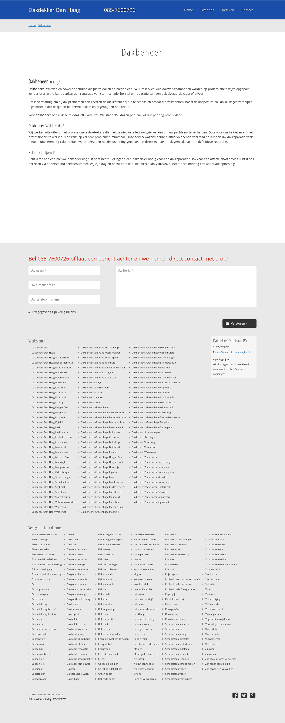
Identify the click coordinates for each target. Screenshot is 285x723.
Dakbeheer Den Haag (43, 352)
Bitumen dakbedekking (44, 559)
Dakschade (104, 594)
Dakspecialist (105, 604)
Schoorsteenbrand (215, 539)
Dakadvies (37, 599)
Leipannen (139, 604)
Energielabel (105, 644)
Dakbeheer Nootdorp (92, 392)
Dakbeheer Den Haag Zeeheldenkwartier (103, 367)
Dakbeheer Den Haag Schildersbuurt (51, 482)
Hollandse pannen (144, 549)
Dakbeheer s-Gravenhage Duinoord (100, 447)
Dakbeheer (44, 25)
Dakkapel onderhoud (78, 638)
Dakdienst (37, 668)
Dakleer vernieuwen (78, 673)
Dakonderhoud (106, 554)
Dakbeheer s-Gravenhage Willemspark (153, 407)
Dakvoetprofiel (106, 619)
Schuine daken (213, 569)
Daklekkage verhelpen (110, 539)
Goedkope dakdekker (110, 668)
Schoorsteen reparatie (177, 658)
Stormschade (212, 579)
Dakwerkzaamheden (109, 634)
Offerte (137, 673)
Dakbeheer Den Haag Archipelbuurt (50, 357)
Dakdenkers (37, 663)
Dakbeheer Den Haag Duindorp (48, 392)
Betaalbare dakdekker (43, 554)
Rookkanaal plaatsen (176, 619)
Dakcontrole (38, 638)
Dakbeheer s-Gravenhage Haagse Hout (102, 462)
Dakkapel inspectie (77, 629)
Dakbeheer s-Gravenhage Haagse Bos (101, 457)
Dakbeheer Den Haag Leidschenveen (51, 437)
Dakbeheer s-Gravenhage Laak (97, 477)
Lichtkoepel (140, 614)
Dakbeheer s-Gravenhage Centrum (100, 437)
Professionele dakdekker (178, 584)
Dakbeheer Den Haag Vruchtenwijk (100, 347)
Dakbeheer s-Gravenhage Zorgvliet (151, 422)
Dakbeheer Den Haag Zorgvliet (97, 372)
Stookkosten (212, 574)
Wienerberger (212, 638)
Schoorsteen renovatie (177, 654)
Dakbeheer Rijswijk (91, 402)
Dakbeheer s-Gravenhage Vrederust (151, 392)
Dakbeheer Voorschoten (145, 447)
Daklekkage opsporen (110, 534)
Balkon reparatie (40, 544)
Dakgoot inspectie (77, 559)
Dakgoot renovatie (77, 579)
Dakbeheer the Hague (144, 437)
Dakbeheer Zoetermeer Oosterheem (151, 486)
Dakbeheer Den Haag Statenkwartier (51, 496)
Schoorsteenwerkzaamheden (221, 564)
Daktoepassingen (107, 609)
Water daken (212, 629)
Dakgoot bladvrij (76, 554)
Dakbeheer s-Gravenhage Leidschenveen (103, 486)
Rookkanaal (171, 614)
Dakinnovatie (74, 609)
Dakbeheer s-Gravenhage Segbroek (151, 367)
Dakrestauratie (106, 584)
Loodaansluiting (143, 624)
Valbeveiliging (213, 599)
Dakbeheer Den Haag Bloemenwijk (50, 377)
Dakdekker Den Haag (54, 9)
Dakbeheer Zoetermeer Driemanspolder (153, 472)
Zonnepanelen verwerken (219, 668)
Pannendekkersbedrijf (177, 554)
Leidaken (139, 594)
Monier (138, 648)
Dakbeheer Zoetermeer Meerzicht (150, 477)
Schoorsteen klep (174, 629)
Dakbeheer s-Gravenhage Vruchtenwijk (153, 397)
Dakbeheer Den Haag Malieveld (48, 447)
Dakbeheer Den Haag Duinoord (48, 397)
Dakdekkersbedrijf (41, 654)
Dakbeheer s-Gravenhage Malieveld (100, 496)
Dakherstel (72, 604)
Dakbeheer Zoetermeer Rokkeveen (151, 496)
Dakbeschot (37, 624)
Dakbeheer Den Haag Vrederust (48, 511)
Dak (33, 584)
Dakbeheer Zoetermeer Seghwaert (150, 502)
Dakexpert (72, 539)
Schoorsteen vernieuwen (178, 678)
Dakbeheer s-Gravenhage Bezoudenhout (103, 422)
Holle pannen (141, 554)
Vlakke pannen (213, 614)
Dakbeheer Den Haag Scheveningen (51, 477)
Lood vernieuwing (144, 619)
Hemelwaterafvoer (144, 534)
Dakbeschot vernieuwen (44, 629)
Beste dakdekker (40, 549)
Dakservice (104, 599)
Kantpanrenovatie (144, 569)
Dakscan (102, 589)
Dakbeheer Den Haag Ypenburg (98, 362)
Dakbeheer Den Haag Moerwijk (48, 462)
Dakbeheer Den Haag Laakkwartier (50, 432)
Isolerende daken (143, 564)
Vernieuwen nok (214, 609)
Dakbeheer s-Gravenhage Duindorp (100, 442)
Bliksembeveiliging (41, 569)
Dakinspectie (74, 614)
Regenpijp (170, 594)
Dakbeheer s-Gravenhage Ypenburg (151, 412)
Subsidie (210, 584)
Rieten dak (171, 604)
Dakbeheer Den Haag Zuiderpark (99, 377)
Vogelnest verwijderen (217, 619)
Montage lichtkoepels (145, 654)
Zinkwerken (211, 654)
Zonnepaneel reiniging (217, 663)
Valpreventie (212, 604)
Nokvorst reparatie (144, 668)
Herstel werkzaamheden (147, 544)
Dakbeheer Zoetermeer (144, 457)
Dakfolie (71, 544)
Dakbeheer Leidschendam (95, 387)
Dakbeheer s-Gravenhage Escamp (99, 452)
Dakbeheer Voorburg (143, 442)
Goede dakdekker (108, 663)
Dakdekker (37, 648)
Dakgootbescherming (78, 599)
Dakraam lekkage (107, 564)
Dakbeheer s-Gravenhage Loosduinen (101, 492)
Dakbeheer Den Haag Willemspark (99, 357)
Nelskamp (139, 658)
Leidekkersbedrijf (143, 599)
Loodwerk (139, 634)
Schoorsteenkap (214, 549)
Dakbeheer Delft (40, 347)
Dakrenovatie (105, 574)
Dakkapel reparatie (77, 654)
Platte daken (172, 564)
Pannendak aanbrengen (178, 539)
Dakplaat (103, 559)
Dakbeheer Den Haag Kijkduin (47, 422)
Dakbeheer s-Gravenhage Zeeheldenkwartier (156, 417)
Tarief (208, 589)
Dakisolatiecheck (76, 624)
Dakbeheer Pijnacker (92, 397)
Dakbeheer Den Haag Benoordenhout (52, 362)
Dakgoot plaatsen (76, 574)
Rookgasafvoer (173, 609)
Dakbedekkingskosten (43, 614)
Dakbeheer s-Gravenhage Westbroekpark (154, 402)
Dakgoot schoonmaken (79, 589)
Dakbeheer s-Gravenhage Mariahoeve (101, 502)
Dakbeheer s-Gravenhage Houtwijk (100, 467)
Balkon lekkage (39, 539)
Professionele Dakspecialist (180, 589)
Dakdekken (37, 644)
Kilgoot (138, 574)
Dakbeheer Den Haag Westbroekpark (101, 352)
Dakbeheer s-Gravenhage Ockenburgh (153, 352)
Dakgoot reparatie (77, 584)
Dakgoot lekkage (76, 564)
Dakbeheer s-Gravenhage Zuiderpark (152, 427)
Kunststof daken (143, 579)
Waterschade (212, 634)
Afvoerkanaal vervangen (44, 534)
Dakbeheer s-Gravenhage (94, 407)
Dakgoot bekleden (77, 549)
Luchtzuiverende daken (147, 644)
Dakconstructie (39, 634)
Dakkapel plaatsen (77, 644)
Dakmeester (104, 549)
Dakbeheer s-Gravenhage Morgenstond (153, 347)
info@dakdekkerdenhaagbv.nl (233, 352)
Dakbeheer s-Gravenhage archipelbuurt (102, 412)
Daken (70, 534)
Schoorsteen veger (175, 673)
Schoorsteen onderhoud (178, 644)
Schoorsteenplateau (216, 554)
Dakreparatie (105, 579)
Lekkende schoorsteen (146, 609)
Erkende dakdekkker (109, 654)
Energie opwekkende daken (113, 638)
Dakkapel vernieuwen (79, 663)
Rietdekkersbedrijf (175, 599)
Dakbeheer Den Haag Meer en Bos (50, 457)
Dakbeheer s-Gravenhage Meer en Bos (102, 506)
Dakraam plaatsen (108, 569)
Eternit (101, 658)
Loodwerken (141, 638)
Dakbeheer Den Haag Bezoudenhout (51, 367)
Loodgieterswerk (143, 629)
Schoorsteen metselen (177, 638)
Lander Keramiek (143, 589)
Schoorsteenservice (215, 559)
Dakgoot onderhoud (78, 569)
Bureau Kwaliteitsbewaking (46, 574)
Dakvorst (103, 624)
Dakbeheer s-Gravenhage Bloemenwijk (102, 427)
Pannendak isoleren (176, 544)
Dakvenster (104, 614)
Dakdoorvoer (38, 678)
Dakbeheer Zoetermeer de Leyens (150, 467)
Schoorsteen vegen (175, 668)
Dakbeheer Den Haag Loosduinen (49, 442)
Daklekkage (73, 678)
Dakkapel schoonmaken (80, 658)
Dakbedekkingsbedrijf (43, 609)
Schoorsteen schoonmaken (180, 663)
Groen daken (105, 673)
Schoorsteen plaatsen (177, 648)
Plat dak (169, 559)
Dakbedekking (39, 604)
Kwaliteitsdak (141, 584)
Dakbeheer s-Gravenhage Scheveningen (153, 357)
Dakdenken (37, 658)
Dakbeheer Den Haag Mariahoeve (49, 452)
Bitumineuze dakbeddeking (46, 564)
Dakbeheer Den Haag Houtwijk (48, 417)
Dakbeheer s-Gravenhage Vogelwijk (151, 387)
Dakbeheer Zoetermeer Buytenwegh (151, 462)
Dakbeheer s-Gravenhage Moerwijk (100, 511)
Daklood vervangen (109, 544)
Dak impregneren (40, 589)
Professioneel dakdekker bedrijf (182, 579)
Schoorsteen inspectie (177, 624)
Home (32, 25)
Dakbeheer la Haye (91, 382)
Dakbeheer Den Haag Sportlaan (48, 492)
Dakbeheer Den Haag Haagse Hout (50, 412)
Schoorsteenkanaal (215, 544)
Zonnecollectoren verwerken (221, 658)
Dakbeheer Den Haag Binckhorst (49, 372)
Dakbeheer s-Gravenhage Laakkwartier (102, 482)
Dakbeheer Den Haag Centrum (48, 387)
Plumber (170, 569)
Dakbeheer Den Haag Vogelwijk (48, 506)
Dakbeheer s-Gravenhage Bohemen (100, 432)
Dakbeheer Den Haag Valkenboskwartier (53, 502)
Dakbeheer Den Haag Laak (45, 427)
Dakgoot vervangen (77, 594)
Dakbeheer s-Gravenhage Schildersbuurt (154, 362)
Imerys (137, 559)
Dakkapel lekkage (76, 634)
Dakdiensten (38, 673)
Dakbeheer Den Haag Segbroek (48, 486)
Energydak (104, 648)
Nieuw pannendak (144, 663)
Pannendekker (173, 549)
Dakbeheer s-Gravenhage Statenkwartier (154, 377)
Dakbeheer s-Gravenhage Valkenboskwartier (156, 382)
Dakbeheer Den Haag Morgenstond (50, 467)
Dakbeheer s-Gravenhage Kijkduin (99, 472)
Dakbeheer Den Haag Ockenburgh (50, 472)
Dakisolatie (73, 619)
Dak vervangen (39, 594)
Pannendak (171, 534)
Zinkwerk (210, 648)
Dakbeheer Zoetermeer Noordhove (151, 482)
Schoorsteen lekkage (176, 634)
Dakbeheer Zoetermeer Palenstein (150, 492)
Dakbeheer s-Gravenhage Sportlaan (151, 372)
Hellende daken (106, 678)
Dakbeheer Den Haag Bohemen (48, 382)
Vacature (210, 594)
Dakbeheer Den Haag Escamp (47, 402)
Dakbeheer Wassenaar (144, 452)
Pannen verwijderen (145, 678)
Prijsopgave (171, 574)
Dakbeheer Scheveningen (146, 432)
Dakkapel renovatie (77, 648)
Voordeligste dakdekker (218, 624)
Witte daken (211, 644)
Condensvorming (40, 579)
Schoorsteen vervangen (218, 534)
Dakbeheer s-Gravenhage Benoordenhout (104, 417)
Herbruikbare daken (145, 539)
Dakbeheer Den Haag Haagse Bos (49, 407)
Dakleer (71, 668)
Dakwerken (104, 629)
